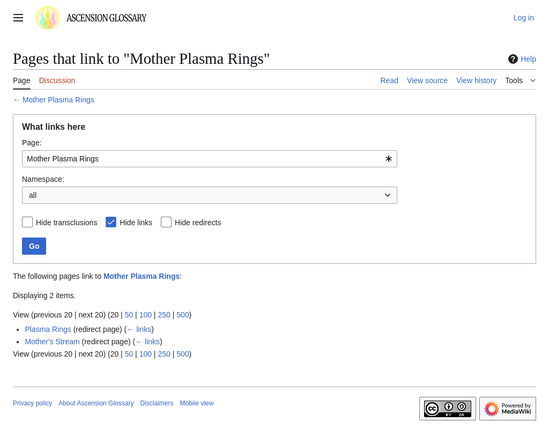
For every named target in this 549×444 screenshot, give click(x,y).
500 (182, 314)
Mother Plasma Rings (58, 99)
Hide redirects (198, 222)
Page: (32, 142)
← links (139, 329)
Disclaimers (156, 403)
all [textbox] (32, 195)
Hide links (136, 222)
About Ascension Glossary (95, 403)
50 (129, 314)
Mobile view (196, 403)
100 (145, 314)
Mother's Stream (52, 341)
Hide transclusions (66, 222)
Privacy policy (32, 403)
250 (164, 314)
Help (521, 59)
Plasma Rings (48, 329)
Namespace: (43, 179)
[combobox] (209, 158)
